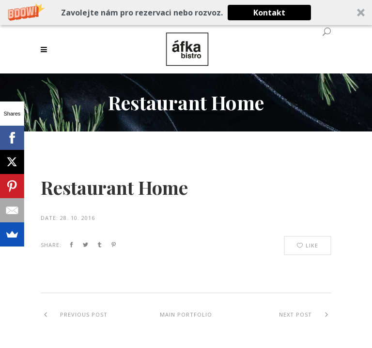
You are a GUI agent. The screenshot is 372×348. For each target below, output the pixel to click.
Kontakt (269, 12)
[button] (186, 12)
